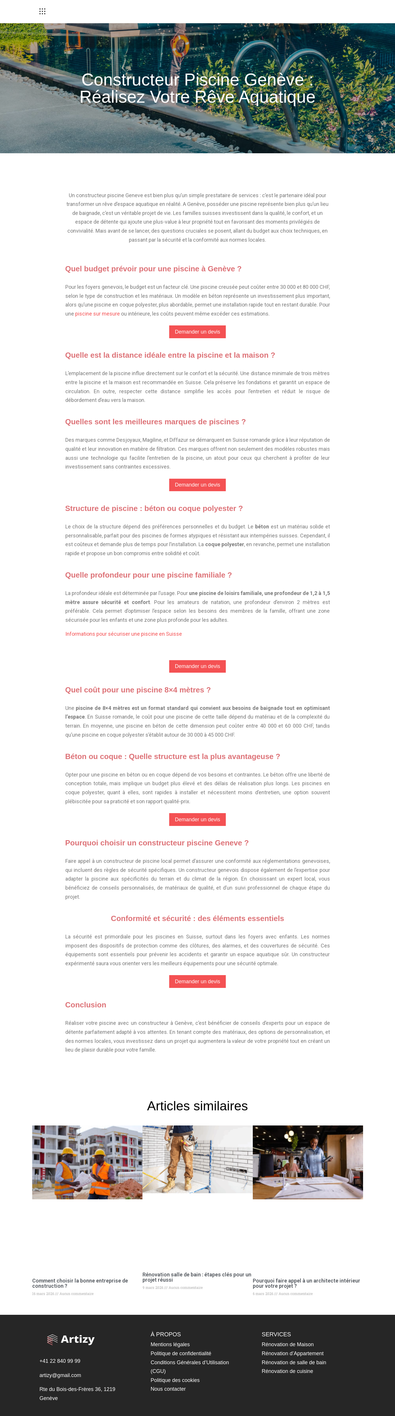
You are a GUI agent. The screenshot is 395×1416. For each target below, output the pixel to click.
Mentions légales (170, 1344)
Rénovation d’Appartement (293, 1353)
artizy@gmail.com (60, 1375)
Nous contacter (168, 1389)
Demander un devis (197, 332)
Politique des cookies (175, 1380)
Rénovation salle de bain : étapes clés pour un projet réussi (197, 1277)
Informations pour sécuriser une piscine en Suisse (123, 634)
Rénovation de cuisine (287, 1371)
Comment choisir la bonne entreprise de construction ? (80, 1283)
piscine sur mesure (97, 314)
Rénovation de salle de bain (294, 1362)
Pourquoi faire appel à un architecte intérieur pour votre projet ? (306, 1283)
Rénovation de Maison (288, 1344)
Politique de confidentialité (181, 1353)
